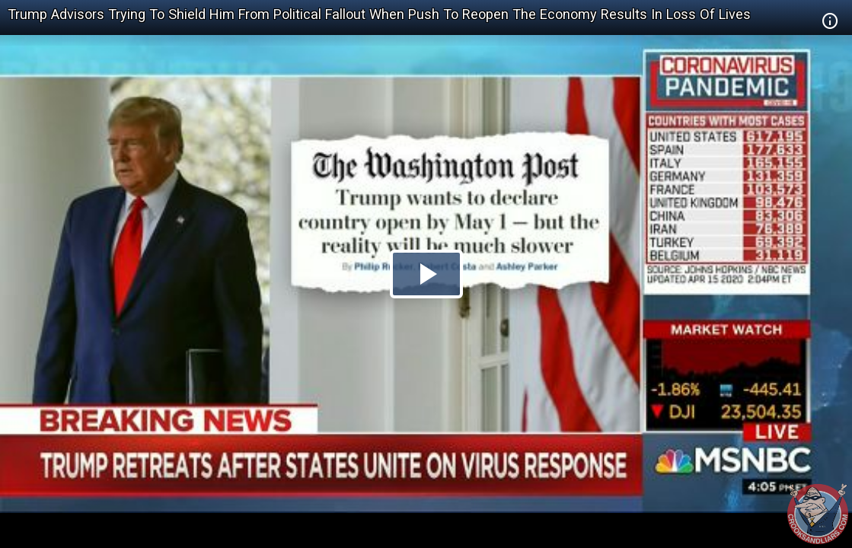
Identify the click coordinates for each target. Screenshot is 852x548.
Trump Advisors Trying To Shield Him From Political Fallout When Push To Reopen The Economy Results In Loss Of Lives (379, 14)
